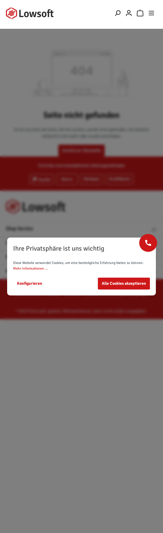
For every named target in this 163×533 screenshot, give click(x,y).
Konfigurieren (29, 283)
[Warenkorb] (140, 13)
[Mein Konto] (128, 13)
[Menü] (151, 13)
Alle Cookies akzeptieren (124, 283)
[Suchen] (117, 13)
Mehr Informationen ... (30, 268)
